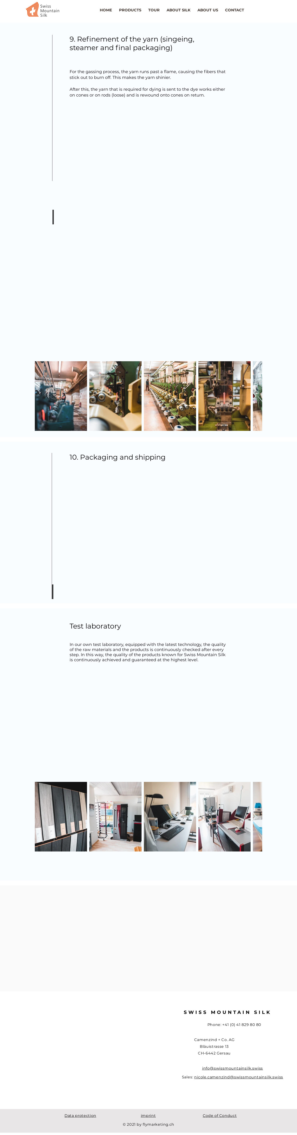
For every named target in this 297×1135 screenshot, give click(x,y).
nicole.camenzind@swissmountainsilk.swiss (238, 1077)
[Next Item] (254, 396)
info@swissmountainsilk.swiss (232, 1068)
